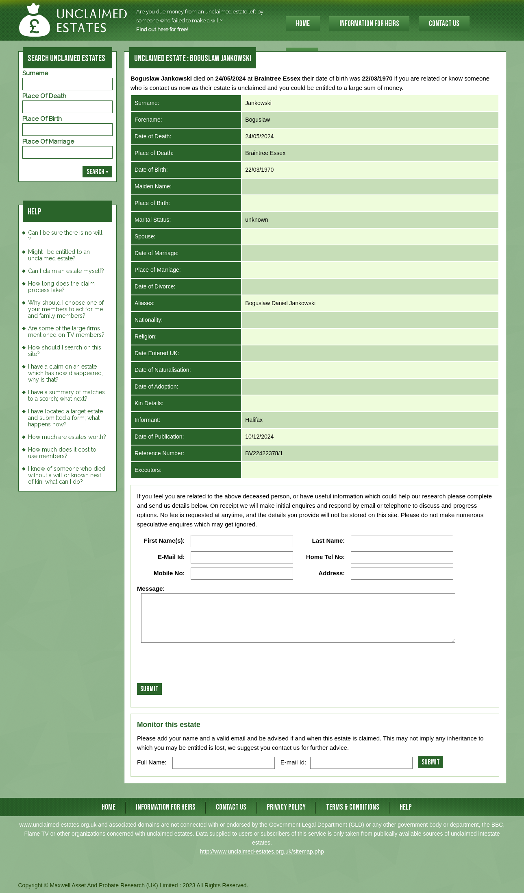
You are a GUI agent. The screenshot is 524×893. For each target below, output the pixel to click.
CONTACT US (444, 23)
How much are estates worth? (67, 437)
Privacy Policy (286, 807)
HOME (303, 23)
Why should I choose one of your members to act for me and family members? (66, 309)
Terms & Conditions (352, 807)
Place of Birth (42, 118)
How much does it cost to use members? (62, 452)
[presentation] (199, 665)
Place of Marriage (48, 141)
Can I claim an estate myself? (66, 271)
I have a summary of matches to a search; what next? (66, 395)
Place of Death (44, 96)
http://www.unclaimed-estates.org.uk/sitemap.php (262, 851)
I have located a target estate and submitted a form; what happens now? (65, 418)
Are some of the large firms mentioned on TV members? (66, 331)
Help (406, 807)
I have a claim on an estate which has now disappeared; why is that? (65, 373)
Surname (35, 73)
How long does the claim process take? (61, 286)
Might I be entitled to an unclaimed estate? (59, 255)
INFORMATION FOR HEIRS (369, 23)
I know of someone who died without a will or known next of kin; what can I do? (66, 475)
